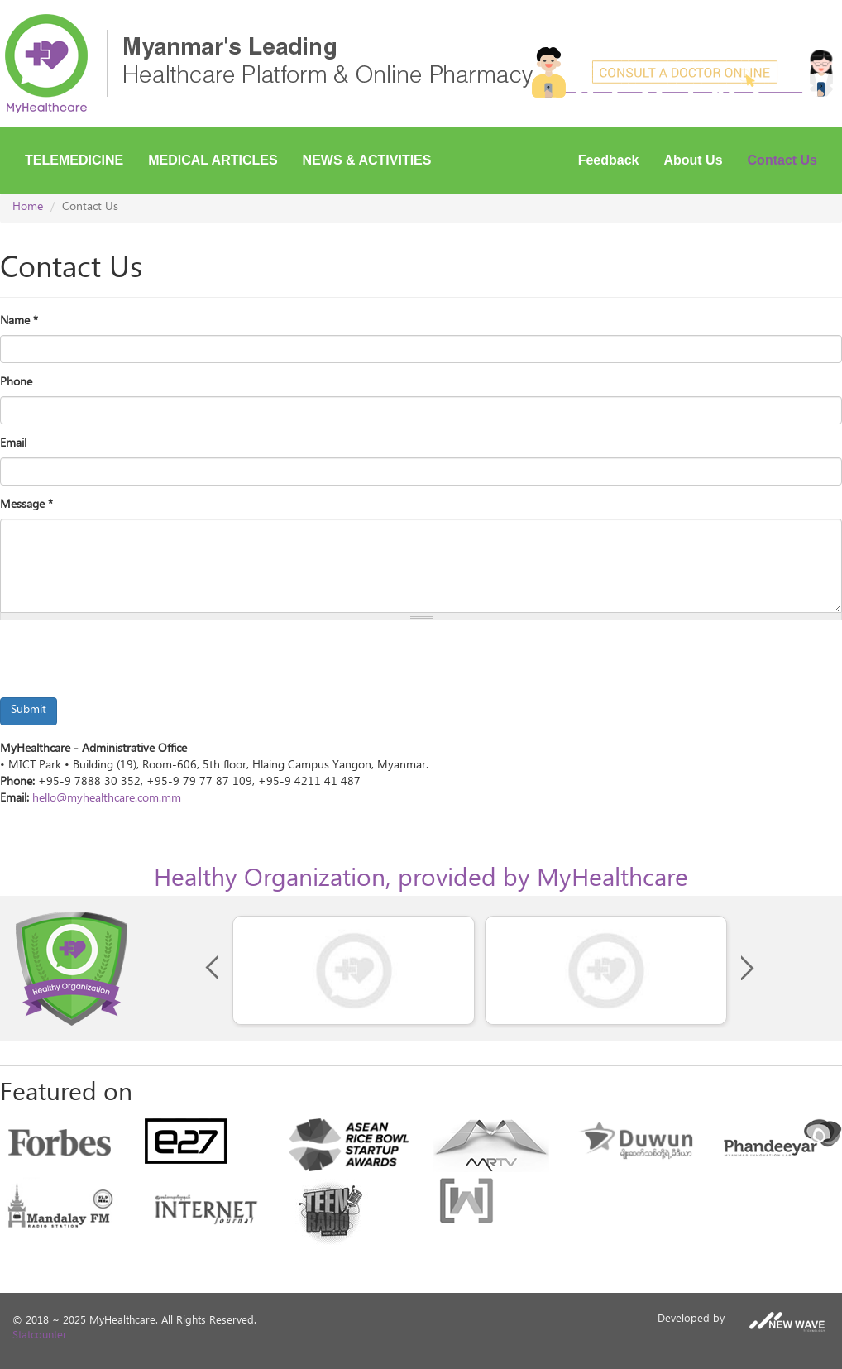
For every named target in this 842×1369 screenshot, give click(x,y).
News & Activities (367, 160)
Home (27, 208)
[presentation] (125, 665)
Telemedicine (74, 160)
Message (26, 506)
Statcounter (39, 1337)
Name (19, 322)
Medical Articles (212, 160)
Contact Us (782, 160)
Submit (28, 711)
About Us (692, 160)
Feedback (608, 160)
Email (13, 445)
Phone (16, 384)
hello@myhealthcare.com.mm (106, 799)
